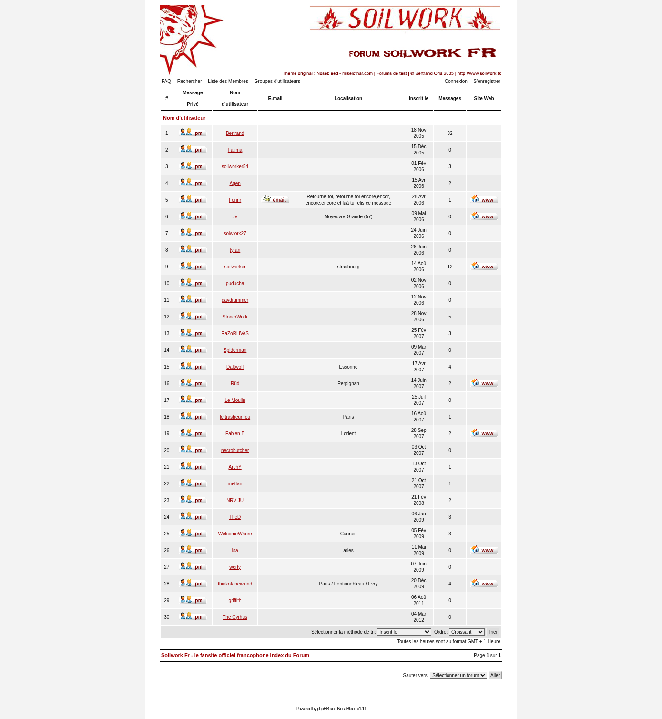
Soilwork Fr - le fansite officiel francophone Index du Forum (235, 655)
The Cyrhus (235, 617)
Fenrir (235, 200)
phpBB (323, 708)
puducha (235, 283)
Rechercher (189, 81)
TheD (235, 517)
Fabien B (234, 433)
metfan (235, 483)
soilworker (235, 266)
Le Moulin (234, 400)
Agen (234, 183)
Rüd (235, 383)
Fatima (235, 150)
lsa (235, 550)
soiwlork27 (235, 233)
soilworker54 (235, 166)
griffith (235, 600)
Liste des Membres (228, 81)
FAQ (166, 81)
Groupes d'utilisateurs (277, 81)
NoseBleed (346, 708)
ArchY (235, 467)
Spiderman (235, 350)
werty (235, 567)
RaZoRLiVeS (235, 333)
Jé (235, 216)
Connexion (456, 81)
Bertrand (235, 133)
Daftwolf (235, 367)
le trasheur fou (235, 417)
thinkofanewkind (235, 583)
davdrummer (235, 300)
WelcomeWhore (235, 533)
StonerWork (235, 316)
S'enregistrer (487, 81)
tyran (235, 250)
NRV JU (235, 500)
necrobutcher (235, 450)
